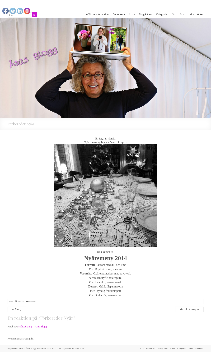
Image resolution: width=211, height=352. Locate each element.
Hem (191, 348)
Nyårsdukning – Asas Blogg (32, 326)
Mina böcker (196, 14)
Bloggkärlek (145, 14)
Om (174, 14)
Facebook (199, 348)
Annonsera (119, 14)
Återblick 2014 (189, 309)
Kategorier (162, 14)
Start (183, 14)
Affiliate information (97, 14)
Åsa (12, 301)
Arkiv (132, 14)
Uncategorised (32, 301)
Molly (17, 309)
